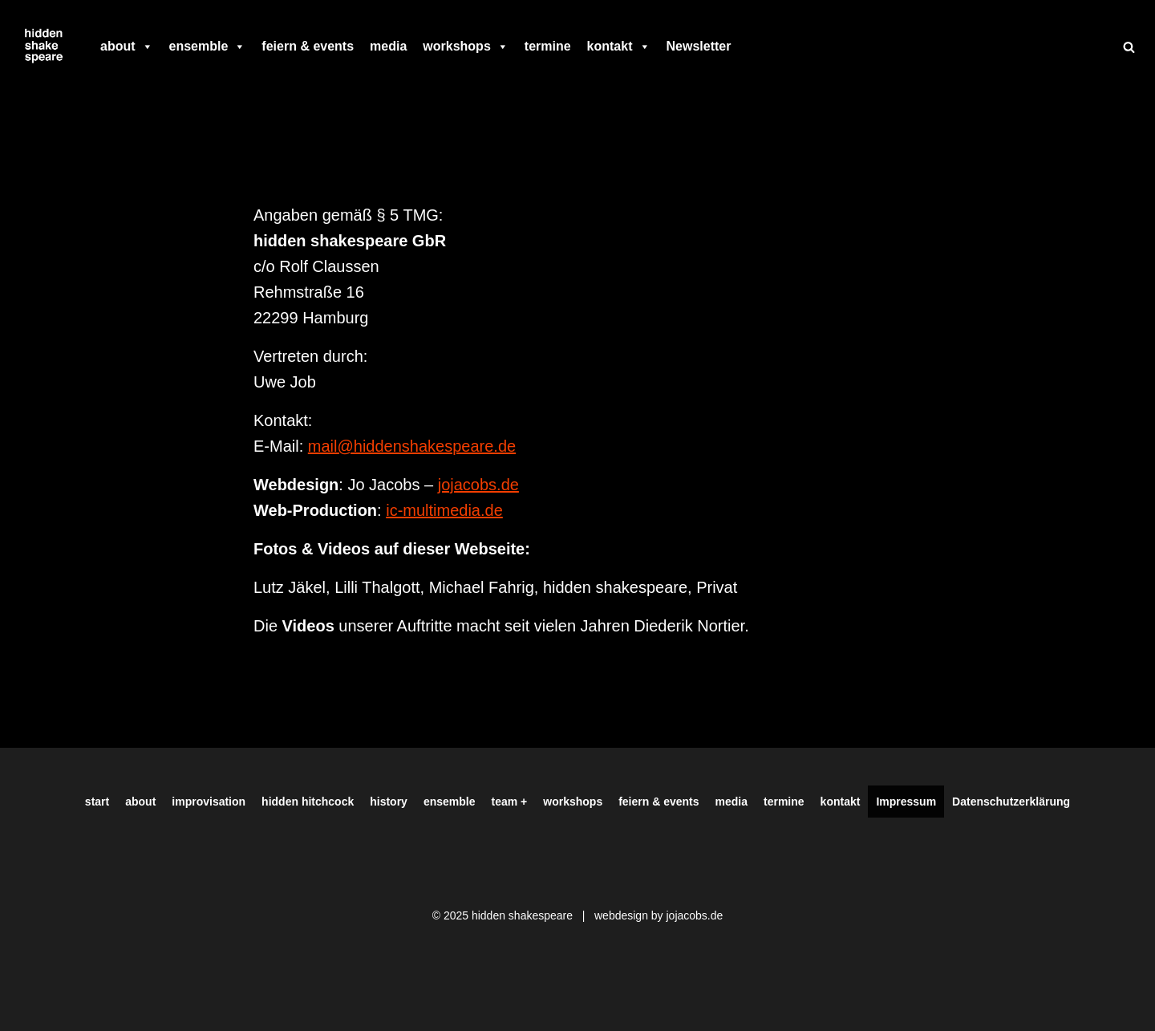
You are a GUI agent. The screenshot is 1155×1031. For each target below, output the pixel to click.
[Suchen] (1129, 47)
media (388, 46)
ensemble (207, 46)
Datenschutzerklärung (1011, 801)
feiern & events (307, 46)
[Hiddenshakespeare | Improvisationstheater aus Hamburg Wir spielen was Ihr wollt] (44, 46)
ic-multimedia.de (444, 510)
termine (548, 46)
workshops (465, 46)
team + (510, 801)
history (388, 801)
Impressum (906, 801)
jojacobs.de (478, 484)
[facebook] (747, 46)
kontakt (618, 46)
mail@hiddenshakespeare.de (412, 446)
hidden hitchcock (307, 801)
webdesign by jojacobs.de (658, 915)
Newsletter (699, 46)
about (126, 46)
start (97, 801)
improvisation (208, 801)
